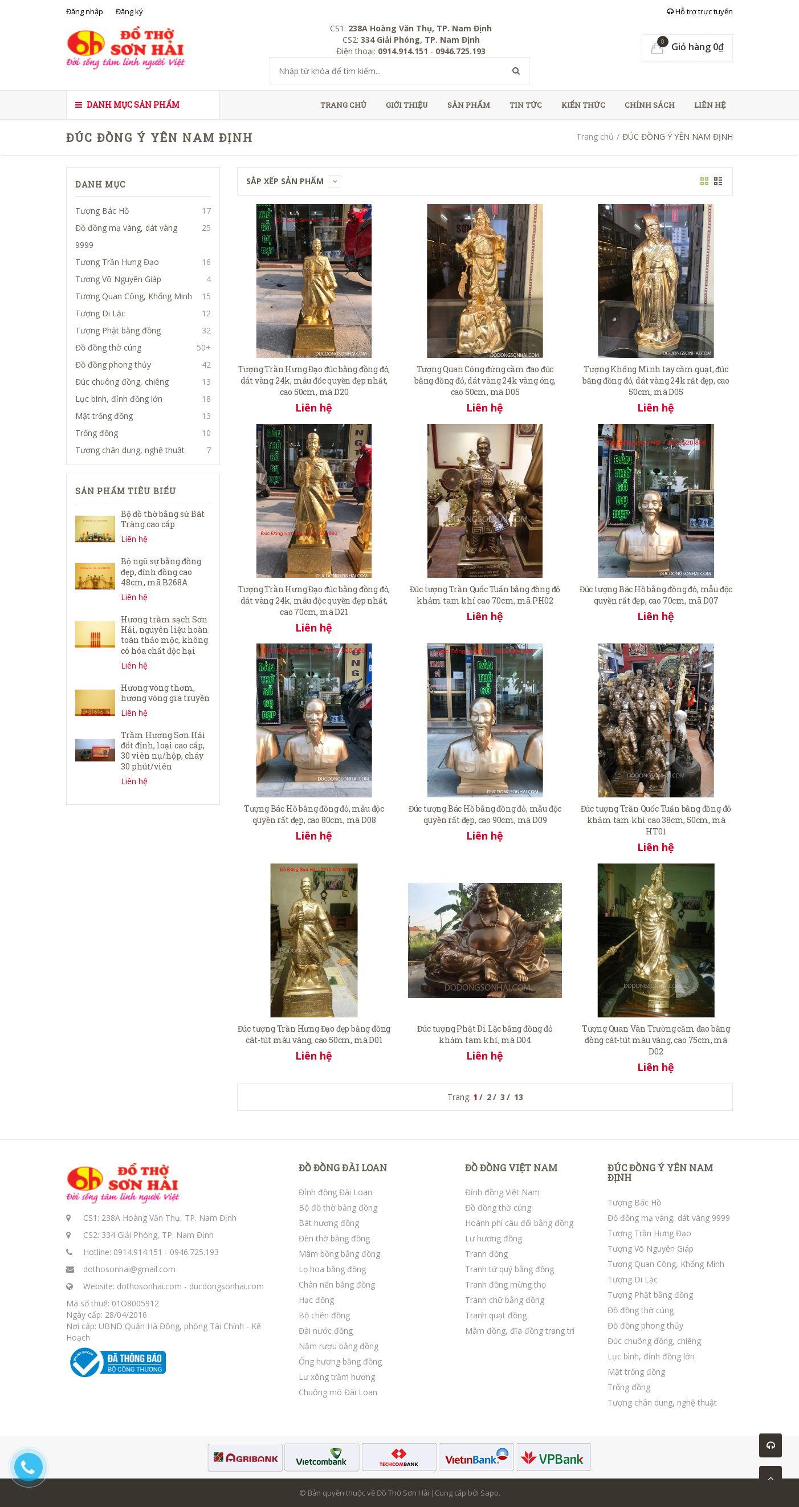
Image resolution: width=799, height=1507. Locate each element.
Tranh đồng (486, 1253)
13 (518, 1096)
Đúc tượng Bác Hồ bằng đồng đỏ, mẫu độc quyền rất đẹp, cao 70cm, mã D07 (656, 595)
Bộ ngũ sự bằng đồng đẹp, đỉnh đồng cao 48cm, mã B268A (161, 571)
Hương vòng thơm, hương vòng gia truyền (165, 692)
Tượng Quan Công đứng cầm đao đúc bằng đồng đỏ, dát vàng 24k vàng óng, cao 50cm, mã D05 (485, 380)
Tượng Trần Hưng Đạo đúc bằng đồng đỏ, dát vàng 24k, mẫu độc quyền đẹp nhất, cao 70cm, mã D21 (314, 600)
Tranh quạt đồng (496, 1315)
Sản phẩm (468, 105)
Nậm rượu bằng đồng (338, 1346)
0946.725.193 (194, 1252)
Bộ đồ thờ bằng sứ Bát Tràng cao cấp (163, 519)
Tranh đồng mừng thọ (505, 1284)
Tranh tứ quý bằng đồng (509, 1269)
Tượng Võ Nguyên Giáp (118, 279)
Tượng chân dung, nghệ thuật (130, 450)
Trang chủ (343, 105)
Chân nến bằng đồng (337, 1284)
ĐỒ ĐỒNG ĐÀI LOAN (343, 1168)
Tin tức (525, 105)
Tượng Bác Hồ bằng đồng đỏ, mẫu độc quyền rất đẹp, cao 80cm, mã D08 (314, 814)
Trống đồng (96, 432)
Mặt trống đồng (104, 415)
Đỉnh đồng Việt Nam (502, 1192)
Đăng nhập (84, 11)
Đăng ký (129, 11)
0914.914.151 (137, 1252)
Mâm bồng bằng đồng (339, 1253)
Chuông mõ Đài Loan (338, 1392)
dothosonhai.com (149, 1286)
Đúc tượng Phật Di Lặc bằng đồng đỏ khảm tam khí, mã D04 (484, 1034)
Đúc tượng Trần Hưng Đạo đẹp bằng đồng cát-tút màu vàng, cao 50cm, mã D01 (314, 1034)
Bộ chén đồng (324, 1315)
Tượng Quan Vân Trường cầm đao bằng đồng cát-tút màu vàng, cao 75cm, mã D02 (656, 1040)
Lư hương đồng (493, 1238)
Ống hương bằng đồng (340, 1361)
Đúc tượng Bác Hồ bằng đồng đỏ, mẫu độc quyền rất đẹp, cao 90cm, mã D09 (485, 814)
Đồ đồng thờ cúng (108, 347)
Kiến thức (583, 105)
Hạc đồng (316, 1299)
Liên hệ (709, 105)
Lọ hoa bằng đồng (332, 1269)
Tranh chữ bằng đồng (504, 1299)
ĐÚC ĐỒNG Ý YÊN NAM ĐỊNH (660, 1173)
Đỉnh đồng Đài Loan (335, 1192)
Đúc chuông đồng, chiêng (122, 381)
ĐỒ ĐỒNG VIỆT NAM (511, 1168)
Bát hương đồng (329, 1222)
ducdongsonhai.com (226, 1286)
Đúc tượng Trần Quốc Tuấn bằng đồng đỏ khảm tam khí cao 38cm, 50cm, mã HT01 (656, 820)
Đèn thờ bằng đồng (334, 1238)
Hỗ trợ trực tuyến (700, 11)
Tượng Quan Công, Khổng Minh (133, 296)
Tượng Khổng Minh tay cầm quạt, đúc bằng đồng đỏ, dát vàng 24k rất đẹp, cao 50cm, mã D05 (655, 380)
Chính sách (650, 105)
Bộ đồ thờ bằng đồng (338, 1207)
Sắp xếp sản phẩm (293, 181)
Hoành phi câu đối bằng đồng (519, 1222)
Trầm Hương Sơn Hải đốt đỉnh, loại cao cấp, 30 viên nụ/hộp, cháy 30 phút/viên (163, 751)
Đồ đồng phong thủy (113, 364)
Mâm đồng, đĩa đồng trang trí (519, 1330)
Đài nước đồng (326, 1330)
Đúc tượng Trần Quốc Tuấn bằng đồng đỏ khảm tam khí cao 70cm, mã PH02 (485, 595)
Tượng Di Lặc (100, 313)
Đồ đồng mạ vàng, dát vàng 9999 (126, 236)
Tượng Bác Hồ (102, 210)
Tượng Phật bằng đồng (118, 330)
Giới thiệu (407, 105)
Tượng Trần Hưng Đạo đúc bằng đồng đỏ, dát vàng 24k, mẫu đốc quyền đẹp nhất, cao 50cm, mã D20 (314, 380)
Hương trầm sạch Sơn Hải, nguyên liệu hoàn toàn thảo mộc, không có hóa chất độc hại (164, 635)
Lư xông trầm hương (337, 1376)
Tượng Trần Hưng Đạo (117, 261)
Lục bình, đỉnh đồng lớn (118, 398)
